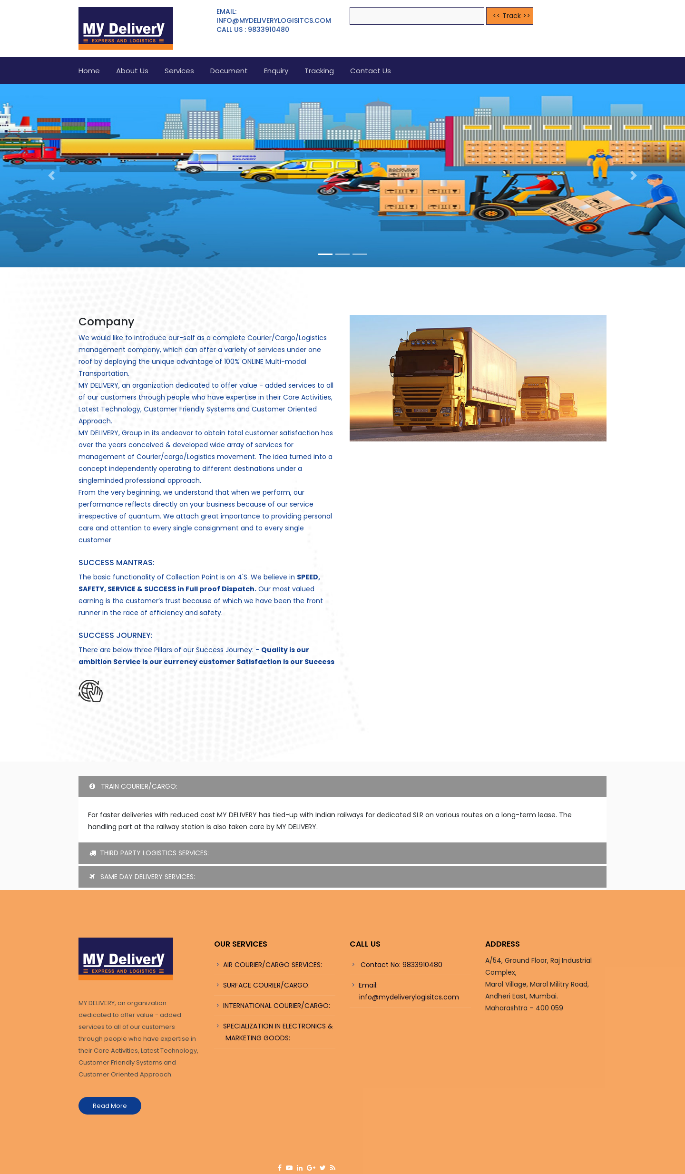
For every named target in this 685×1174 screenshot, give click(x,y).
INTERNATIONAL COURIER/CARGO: (276, 1005)
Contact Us (370, 71)
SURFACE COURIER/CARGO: (266, 985)
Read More (110, 1105)
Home (89, 71)
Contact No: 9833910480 (400, 964)
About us (132, 71)
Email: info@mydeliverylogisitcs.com (404, 991)
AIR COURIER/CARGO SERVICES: (272, 964)
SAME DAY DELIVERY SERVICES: (142, 876)
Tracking (319, 71)
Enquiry (276, 71)
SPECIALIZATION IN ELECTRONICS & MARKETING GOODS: (273, 1032)
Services (179, 71)
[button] (51, 175)
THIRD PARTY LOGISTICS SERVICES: (149, 853)
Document (229, 71)
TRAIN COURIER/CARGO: (133, 786)
